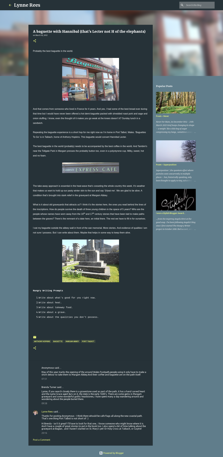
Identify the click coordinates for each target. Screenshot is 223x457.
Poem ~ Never (162, 116)
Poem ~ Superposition (166, 165)
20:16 (44, 433)
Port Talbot (88, 341)
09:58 (44, 403)
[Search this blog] (200, 5)
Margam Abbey (72, 341)
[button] (34, 41)
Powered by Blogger (111, 453)
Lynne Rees (27, 5)
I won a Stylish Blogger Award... (170, 213)
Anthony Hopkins (42, 341)
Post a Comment (41, 439)
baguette (57, 341)
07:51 (44, 379)
